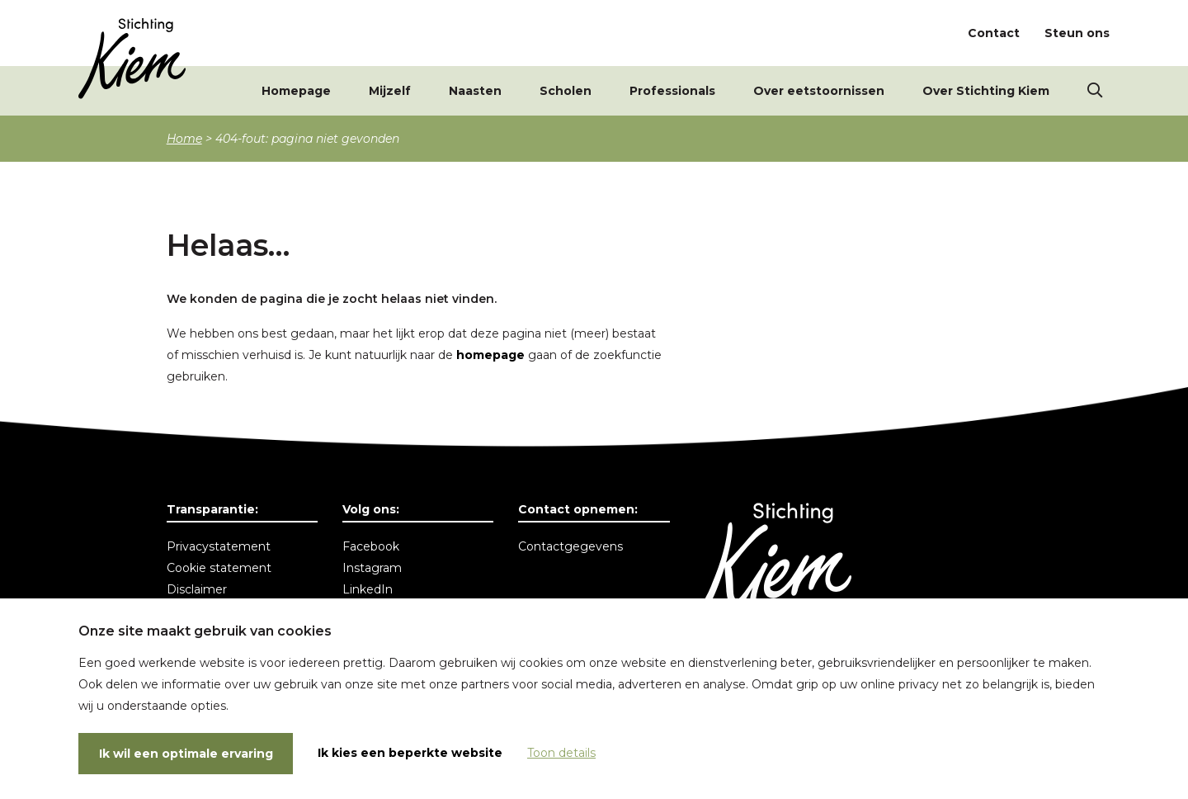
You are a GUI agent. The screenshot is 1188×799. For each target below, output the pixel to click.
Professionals (672, 90)
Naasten (475, 90)
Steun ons (1077, 33)
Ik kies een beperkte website (410, 752)
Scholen (566, 90)
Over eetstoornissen (818, 90)
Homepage (296, 90)
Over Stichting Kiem (985, 90)
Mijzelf (390, 90)
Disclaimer (197, 589)
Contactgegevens (570, 546)
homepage (490, 354)
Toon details (561, 752)
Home (184, 138)
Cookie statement (219, 567)
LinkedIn (367, 589)
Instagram (372, 567)
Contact (994, 33)
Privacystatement (219, 546)
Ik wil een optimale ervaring (186, 753)
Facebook (370, 546)
